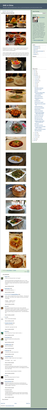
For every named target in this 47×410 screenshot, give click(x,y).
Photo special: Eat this (39, 96)
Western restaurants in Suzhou (40, 129)
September (37, 80)
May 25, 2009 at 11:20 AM (9, 292)
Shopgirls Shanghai (9, 323)
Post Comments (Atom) (10, 405)
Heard (35, 49)
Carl (6, 306)
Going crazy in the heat (39, 116)
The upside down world (39, 119)
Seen (28, 271)
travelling (35, 54)
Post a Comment (5, 399)
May (36, 86)
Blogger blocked (37, 109)
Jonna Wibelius (8, 356)
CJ (5, 317)
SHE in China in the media (38, 51)
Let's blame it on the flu (39, 125)
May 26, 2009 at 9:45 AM (9, 379)
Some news (37, 123)
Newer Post (3, 403)
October (36, 79)
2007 (35, 140)
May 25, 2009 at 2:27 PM (9, 320)
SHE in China (8, 5)
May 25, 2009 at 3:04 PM (9, 329)
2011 (35, 71)
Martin (6, 276)
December (37, 76)
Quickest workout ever (39, 106)
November (37, 77)
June (36, 85)
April (36, 132)
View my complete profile (38, 40)
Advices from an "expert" (39, 102)
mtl (5, 375)
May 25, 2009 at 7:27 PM (9, 354)
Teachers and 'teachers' (39, 110)
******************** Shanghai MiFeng (11, 294)
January (36, 137)
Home (15, 403)
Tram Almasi (7, 337)
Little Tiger (7, 350)
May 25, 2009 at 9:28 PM (9, 362)
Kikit (6, 331)
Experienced (36, 46)
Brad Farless (7, 288)
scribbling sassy (8, 344)
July (35, 83)
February (36, 135)
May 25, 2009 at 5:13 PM (9, 335)
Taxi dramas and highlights (39, 107)
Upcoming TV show (38, 89)
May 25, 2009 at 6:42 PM (9, 348)
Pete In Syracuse (8, 381)
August (36, 82)
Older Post (28, 403)
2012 (35, 70)
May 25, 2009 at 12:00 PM (9, 304)
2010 (35, 73)
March (36, 134)
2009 (35, 74)
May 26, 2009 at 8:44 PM (9, 387)
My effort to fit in (37, 100)
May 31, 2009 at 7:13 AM (9, 397)
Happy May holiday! (38, 130)
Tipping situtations (38, 95)
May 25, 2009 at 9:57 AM (9, 286)
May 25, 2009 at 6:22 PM (9, 342)
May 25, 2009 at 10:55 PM (9, 373)
